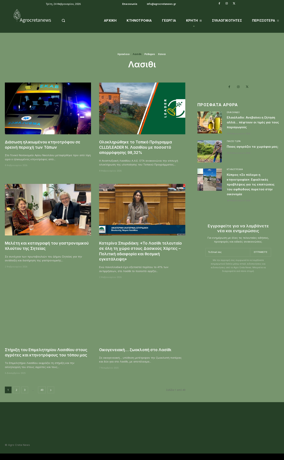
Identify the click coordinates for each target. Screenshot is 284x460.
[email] (227, 264)
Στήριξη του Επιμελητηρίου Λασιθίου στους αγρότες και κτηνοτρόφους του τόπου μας (45, 355)
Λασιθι (137, 54)
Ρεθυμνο (149, 54)
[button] (73, 20)
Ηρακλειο (124, 54)
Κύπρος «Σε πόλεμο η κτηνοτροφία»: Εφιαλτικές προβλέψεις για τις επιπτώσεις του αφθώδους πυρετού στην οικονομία (252, 193)
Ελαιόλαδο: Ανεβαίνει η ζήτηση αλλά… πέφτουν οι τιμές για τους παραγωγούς (251, 126)
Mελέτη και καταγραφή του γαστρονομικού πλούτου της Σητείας (44, 246)
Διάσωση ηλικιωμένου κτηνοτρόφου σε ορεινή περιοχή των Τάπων (46, 144)
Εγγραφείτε (260, 264)
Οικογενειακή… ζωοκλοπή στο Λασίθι (138, 349)
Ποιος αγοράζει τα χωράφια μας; (245, 155)
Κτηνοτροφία (235, 176)
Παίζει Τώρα (234, 148)
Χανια (162, 54)
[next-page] (50, 395)
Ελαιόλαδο (233, 113)
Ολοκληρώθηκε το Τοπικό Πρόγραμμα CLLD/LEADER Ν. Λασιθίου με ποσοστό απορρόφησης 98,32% (139, 147)
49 (41, 395)
